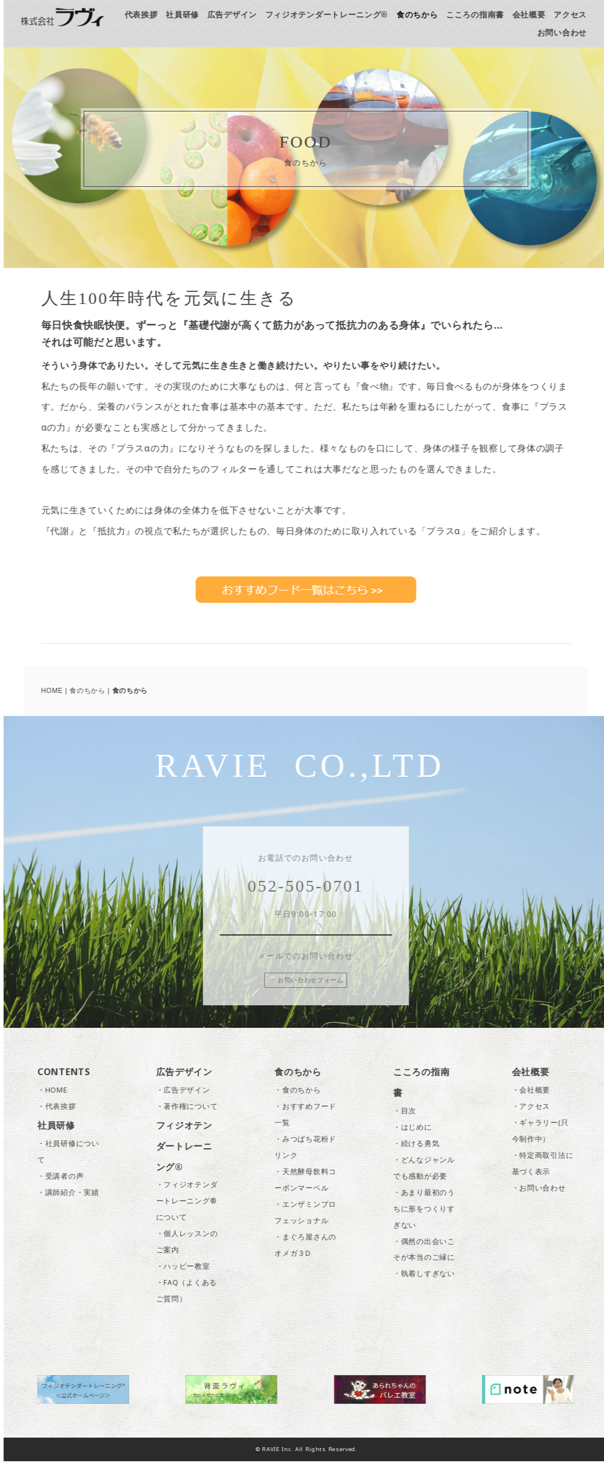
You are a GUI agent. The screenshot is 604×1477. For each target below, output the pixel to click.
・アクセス (536, 1122)
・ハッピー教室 (188, 1282)
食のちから (423, 14)
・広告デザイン (188, 1106)
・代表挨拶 (62, 1122)
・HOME (58, 1106)
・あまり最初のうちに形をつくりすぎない (429, 1224)
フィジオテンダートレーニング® (331, 14)
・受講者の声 (66, 1191)
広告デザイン (237, 14)
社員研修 (187, 14)
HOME (57, 691)
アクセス (575, 14)
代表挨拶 (146, 14)
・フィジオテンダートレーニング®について (192, 1217)
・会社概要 (536, 1106)
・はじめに (418, 1142)
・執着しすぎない (429, 1289)
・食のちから (303, 1106)
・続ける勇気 (422, 1158)
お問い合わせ (567, 32)
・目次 (410, 1126)
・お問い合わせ (544, 1203)
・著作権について (192, 1122)
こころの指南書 (480, 14)
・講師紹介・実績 (74, 1207)
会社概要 (534, 14)
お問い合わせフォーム (312, 995)
